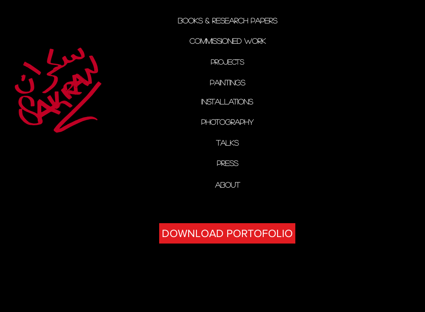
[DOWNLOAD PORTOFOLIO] (227, 233)
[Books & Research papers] (227, 20)
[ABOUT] (227, 185)
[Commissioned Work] (227, 41)
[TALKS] (227, 143)
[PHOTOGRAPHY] (227, 122)
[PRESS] (227, 163)
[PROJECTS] (227, 62)
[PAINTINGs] (227, 82)
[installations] (227, 101)
